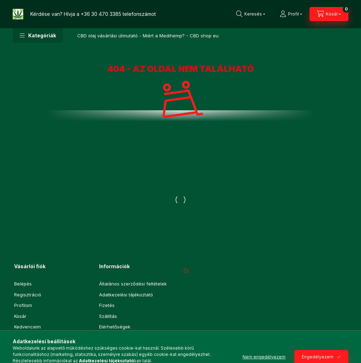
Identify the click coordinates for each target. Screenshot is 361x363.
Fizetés (107, 305)
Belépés (23, 284)
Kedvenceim (27, 327)
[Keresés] (251, 14)
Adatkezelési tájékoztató (126, 294)
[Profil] (291, 14)
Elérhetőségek (114, 327)
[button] (38, 35)
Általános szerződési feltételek (133, 284)
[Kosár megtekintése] (329, 14)
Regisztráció (27, 294)
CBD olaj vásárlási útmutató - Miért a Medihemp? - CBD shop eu (148, 35)
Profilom (23, 305)
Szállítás (108, 316)
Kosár (20, 316)
